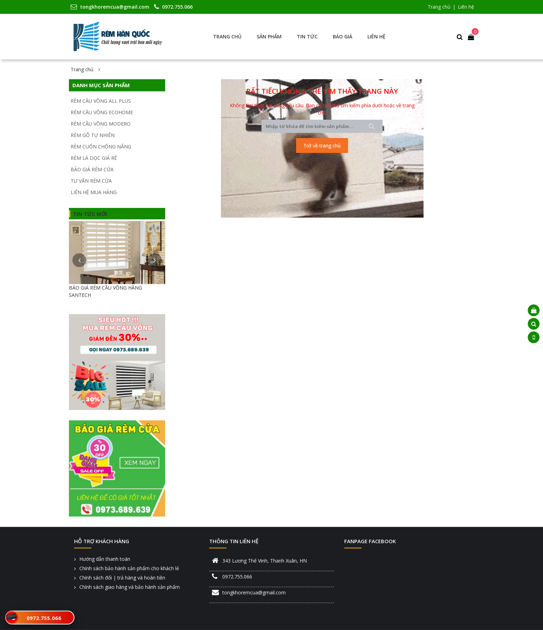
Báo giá (342, 36)
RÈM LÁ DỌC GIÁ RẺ (94, 158)
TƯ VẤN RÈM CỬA (91, 180)
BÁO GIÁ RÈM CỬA (92, 169)
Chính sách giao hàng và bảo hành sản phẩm (129, 587)
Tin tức (307, 36)
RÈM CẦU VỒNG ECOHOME (102, 112)
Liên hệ (466, 6)
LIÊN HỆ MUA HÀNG (94, 192)
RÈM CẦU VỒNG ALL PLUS (101, 101)
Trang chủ (439, 6)
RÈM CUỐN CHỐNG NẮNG (101, 146)
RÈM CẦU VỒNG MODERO (101, 123)
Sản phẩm (269, 36)
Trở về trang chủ (322, 145)
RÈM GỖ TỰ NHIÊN (93, 135)
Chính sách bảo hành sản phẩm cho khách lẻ (129, 568)
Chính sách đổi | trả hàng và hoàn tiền (122, 577)
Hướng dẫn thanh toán (104, 559)
